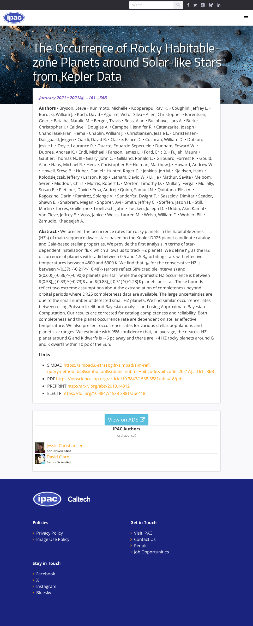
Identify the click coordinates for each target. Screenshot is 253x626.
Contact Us (145, 539)
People (141, 545)
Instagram (46, 586)
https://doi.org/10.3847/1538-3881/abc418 (104, 393)
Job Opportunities (151, 552)
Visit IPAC (143, 533)
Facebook (45, 574)
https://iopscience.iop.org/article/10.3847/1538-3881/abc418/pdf (119, 379)
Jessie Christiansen (65, 445)
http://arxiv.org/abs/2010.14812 (99, 386)
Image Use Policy (52, 539)
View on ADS (126, 419)
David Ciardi (58, 457)
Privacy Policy (49, 533)
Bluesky (43, 592)
